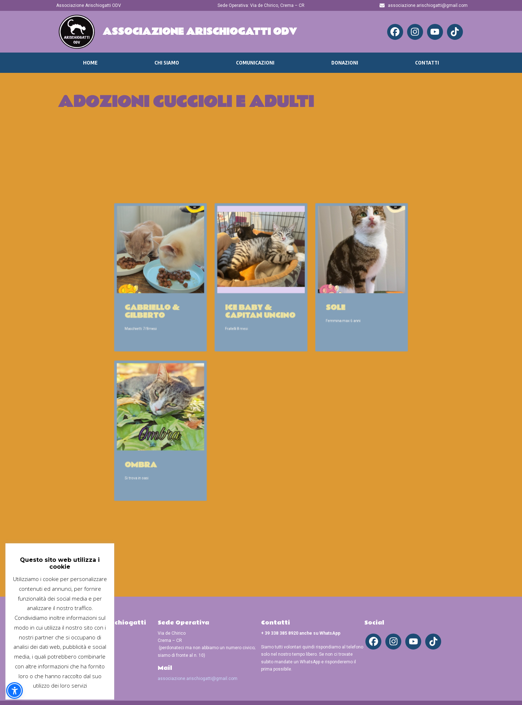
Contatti (427, 62)
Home (90, 62)
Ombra (168, 440)
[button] (14, 690)
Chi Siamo (166, 62)
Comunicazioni (255, 62)
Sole (318, 318)
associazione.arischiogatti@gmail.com (197, 678)
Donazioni (344, 62)
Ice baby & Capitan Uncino (260, 321)
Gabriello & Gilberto (177, 321)
